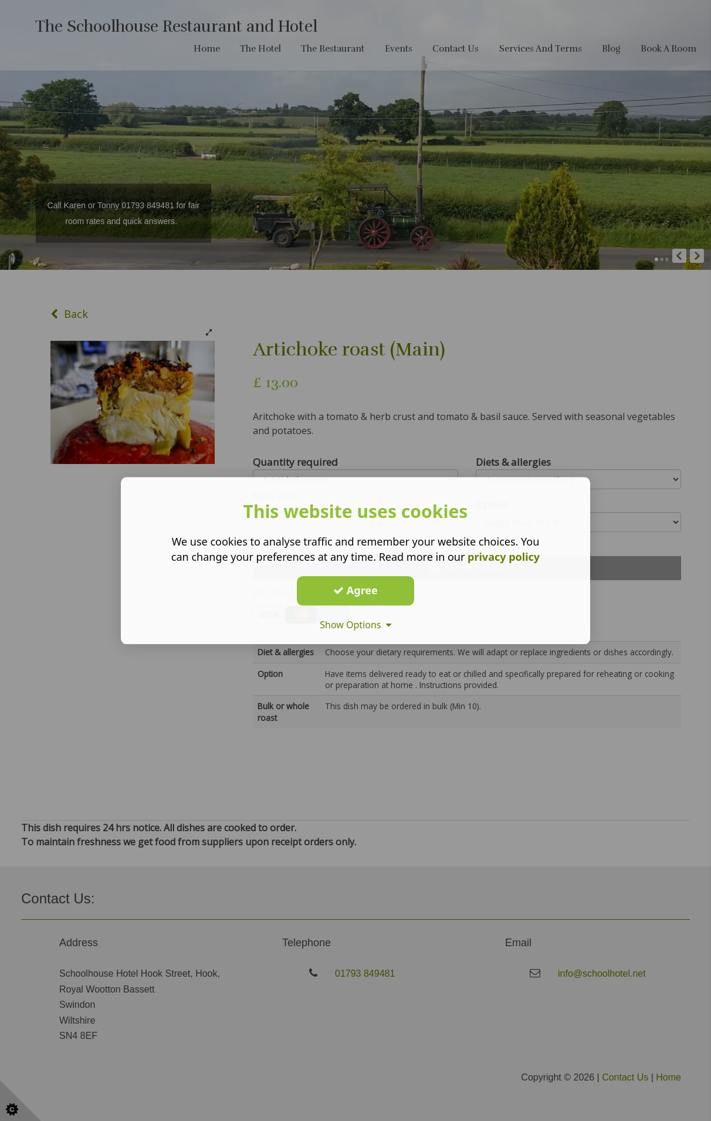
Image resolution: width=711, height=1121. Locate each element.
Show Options (355, 624)
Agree (355, 590)
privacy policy (504, 557)
